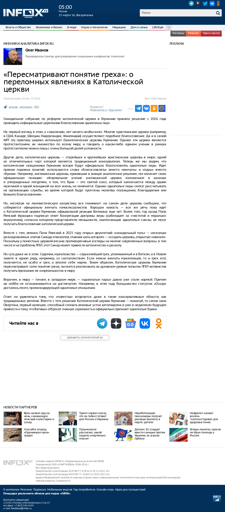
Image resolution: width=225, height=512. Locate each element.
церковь (13, 106)
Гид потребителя (84, 489)
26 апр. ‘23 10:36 (31, 98)
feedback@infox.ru (21, 508)
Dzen (198, 3)
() (85, 337)
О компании (11, 489)
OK (219, 3)
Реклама (26, 489)
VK (212, 3)
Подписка (39, 489)
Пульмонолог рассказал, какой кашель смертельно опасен (92, 433)
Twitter (205, 3)
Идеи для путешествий (130, 489)
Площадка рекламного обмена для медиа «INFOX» (36, 493)
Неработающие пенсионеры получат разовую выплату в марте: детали (148, 417)
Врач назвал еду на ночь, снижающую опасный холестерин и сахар (39, 417)
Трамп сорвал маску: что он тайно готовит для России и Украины (93, 416)
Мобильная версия (59, 489)
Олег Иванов (36, 50)
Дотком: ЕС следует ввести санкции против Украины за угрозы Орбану (150, 433)
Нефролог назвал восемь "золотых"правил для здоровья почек (204, 417)
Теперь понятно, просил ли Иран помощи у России (205, 432)
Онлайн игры (105, 489)
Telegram (191, 3)
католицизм (25, 106)
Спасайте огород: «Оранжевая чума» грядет (36, 432)
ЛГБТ (36, 106)
